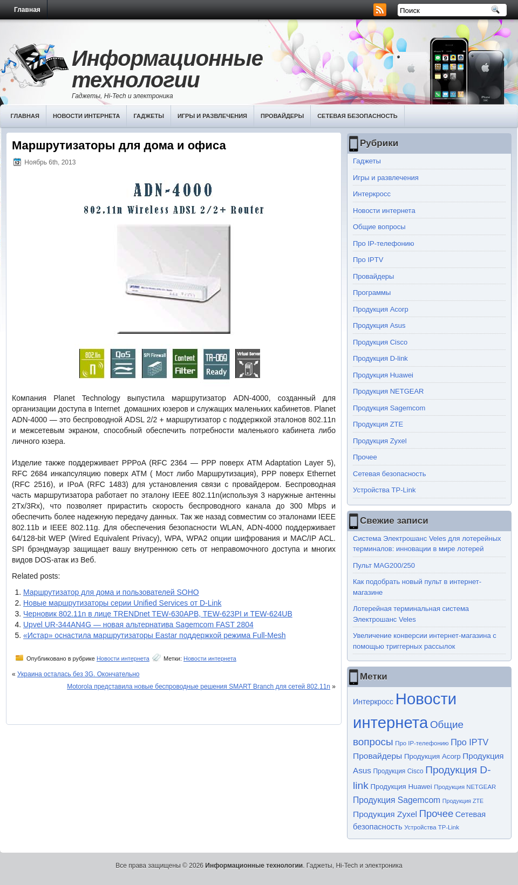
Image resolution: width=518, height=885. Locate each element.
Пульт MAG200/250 (384, 565)
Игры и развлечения (212, 116)
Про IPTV (368, 260)
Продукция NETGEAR (388, 391)
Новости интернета (86, 116)
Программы (372, 293)
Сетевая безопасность (357, 116)
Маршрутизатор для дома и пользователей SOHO (111, 592)
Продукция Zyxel (380, 441)
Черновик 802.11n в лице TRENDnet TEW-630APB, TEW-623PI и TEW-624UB (157, 613)
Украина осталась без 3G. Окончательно (78, 674)
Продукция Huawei (383, 375)
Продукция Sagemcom (389, 408)
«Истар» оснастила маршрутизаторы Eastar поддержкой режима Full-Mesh (154, 635)
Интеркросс (372, 194)
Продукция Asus (379, 325)
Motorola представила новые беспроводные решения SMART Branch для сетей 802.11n (198, 686)
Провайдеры (282, 116)
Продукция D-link (380, 358)
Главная (27, 9)
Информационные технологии (167, 69)
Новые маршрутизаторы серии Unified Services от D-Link (122, 603)
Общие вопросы (379, 227)
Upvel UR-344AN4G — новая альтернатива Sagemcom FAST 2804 (138, 624)
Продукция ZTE (378, 424)
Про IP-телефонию (383, 243)
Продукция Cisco (380, 342)
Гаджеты (148, 116)
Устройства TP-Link (384, 490)
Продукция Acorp (380, 309)
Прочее (365, 457)
